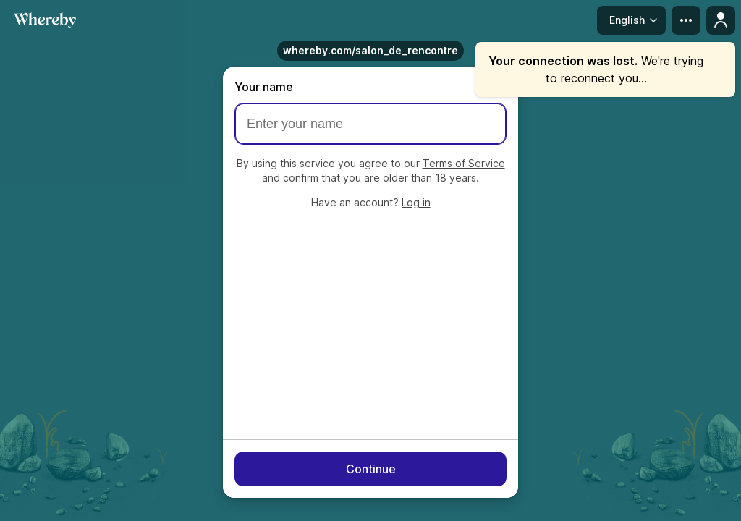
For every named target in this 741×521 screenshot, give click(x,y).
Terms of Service (464, 163)
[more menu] (686, 20)
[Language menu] (631, 20)
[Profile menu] (720, 20)
